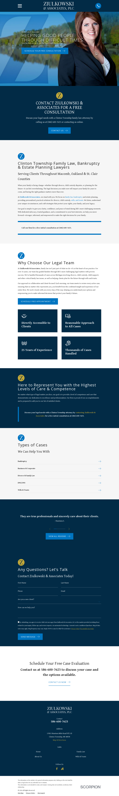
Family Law (81, 756)
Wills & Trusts (80, 761)
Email (63, 592)
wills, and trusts (77, 200)
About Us (38, 761)
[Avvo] (62, 773)
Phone (20, 592)
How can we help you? (26, 608)
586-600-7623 (59, 726)
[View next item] (69, 529)
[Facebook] (57, 773)
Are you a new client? (26, 600)
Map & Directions (59, 744)
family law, (69, 197)
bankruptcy (78, 197)
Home (38, 756)
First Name (22, 583)
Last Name (65, 583)
